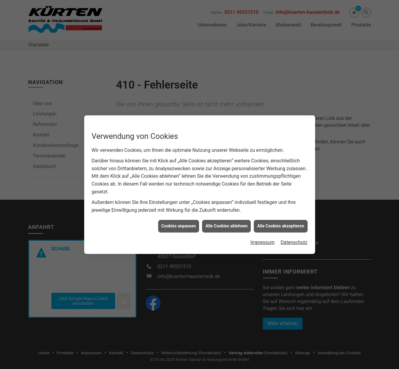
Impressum (262, 236)
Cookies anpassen (178, 220)
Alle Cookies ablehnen (226, 220)
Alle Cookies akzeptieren (280, 220)
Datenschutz (294, 236)
